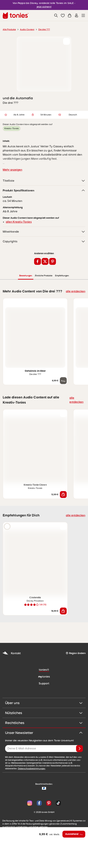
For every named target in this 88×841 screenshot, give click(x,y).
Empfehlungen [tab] (62, 275)
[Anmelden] (79, 748)
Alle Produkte (9, 29)
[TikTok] (57, 803)
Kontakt (11, 653)
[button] (63, 15)
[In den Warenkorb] (63, 494)
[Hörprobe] (7, 526)
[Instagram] (30, 803)
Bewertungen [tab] (25, 275)
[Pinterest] (49, 803)
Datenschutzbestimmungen (29, 768)
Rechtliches (44, 723)
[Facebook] (39, 803)
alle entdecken (76, 291)
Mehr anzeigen (12, 169)
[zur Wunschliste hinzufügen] (66, 41)
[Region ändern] (75, 653)
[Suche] (56, 15)
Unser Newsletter (44, 733)
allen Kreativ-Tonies (17, 221)
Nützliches (44, 713)
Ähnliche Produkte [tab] (43, 275)
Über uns (44, 703)
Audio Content (25, 29)
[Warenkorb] (70, 15)
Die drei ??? (41, 29)
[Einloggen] (76, 15)
